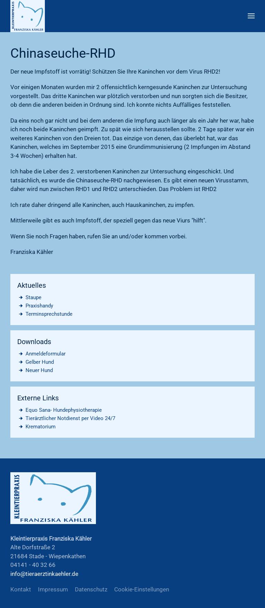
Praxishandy (35, 305)
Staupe (29, 297)
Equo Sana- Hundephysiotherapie (59, 410)
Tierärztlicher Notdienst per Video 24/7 (66, 418)
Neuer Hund (35, 370)
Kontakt (20, 589)
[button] (251, 16)
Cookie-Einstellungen (141, 589)
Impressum (53, 589)
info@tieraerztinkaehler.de (44, 573)
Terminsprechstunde (44, 314)
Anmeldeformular (41, 353)
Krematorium (36, 426)
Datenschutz (91, 589)
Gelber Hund (35, 362)
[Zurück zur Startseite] (27, 16)
